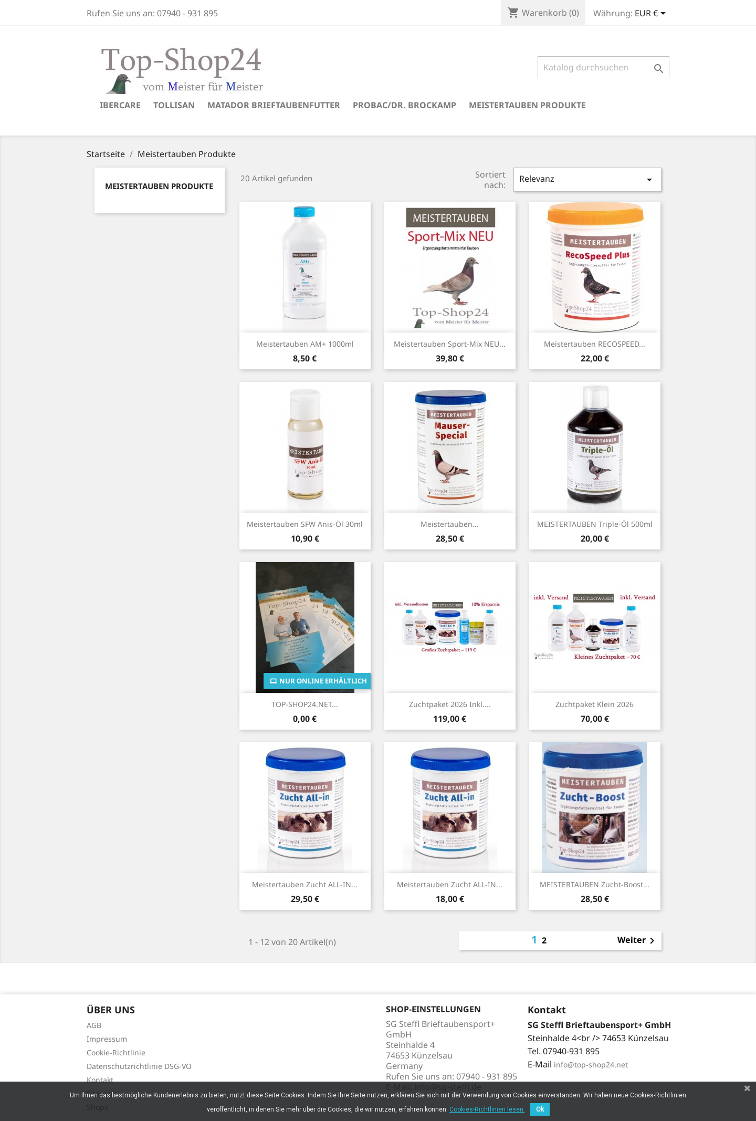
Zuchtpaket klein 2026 (594, 704)
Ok (540, 1109)
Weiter (637, 941)
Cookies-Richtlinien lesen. (487, 1109)
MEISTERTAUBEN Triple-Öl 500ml (595, 524)
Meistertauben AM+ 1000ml (305, 344)
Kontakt (100, 1080)
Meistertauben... (450, 524)
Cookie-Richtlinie (116, 1052)
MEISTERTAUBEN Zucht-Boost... (594, 884)
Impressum (107, 1039)
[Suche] (603, 67)
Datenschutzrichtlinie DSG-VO (139, 1066)
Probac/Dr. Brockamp (404, 105)
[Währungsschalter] (652, 14)
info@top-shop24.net (591, 1065)
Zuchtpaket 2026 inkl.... (450, 704)
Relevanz (587, 179)
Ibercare (120, 105)
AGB (94, 1025)
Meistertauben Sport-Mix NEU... (450, 344)
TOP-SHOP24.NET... (304, 704)
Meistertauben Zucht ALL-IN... (305, 884)
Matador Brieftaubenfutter (273, 105)
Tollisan (174, 105)
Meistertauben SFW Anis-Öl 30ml (305, 524)
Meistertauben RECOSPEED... (594, 344)
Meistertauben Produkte (527, 105)
